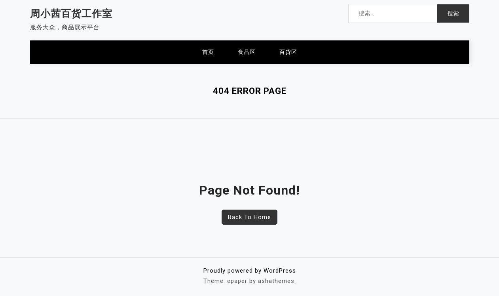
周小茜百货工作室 (71, 13)
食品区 (247, 52)
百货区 (288, 52)
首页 (208, 52)
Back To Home (249, 217)
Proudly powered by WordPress (249, 270)
